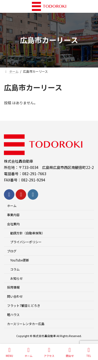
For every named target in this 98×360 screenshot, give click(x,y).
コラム (15, 269)
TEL (89, 352)
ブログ (11, 251)
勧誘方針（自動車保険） (27, 233)
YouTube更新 (19, 260)
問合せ (70, 352)
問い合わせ (15, 296)
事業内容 (13, 214)
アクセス (49, 352)
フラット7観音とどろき (23, 305)
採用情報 (13, 287)
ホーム (11, 205)
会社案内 (13, 224)
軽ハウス (13, 314)
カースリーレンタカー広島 (25, 323)
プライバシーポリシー (26, 242)
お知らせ (16, 278)
